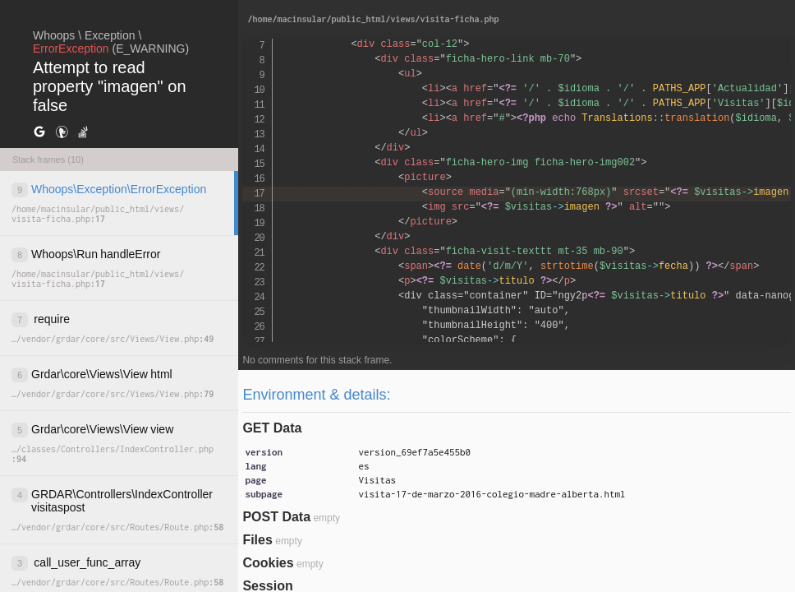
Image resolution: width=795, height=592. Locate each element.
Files (257, 540)
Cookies (267, 563)
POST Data (276, 517)
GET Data (271, 428)
